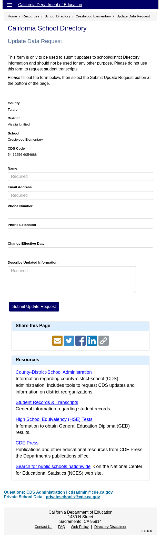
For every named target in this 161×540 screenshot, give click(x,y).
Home (12, 16)
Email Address (20, 187)
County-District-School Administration (54, 372)
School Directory (57, 16)
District (14, 118)
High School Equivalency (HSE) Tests (54, 419)
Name (12, 168)
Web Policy (80, 527)
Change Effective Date (26, 243)
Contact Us (43, 527)
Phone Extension (22, 225)
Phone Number (20, 206)
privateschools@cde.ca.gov (73, 497)
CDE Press (27, 442)
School (13, 133)
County (14, 103)
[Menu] (9, 4)
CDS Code (16, 148)
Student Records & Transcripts (47, 402)
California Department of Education (50, 5)
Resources (31, 16)
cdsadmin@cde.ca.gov (90, 492)
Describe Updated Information (32, 262)
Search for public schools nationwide (53, 466)
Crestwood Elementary (93, 16)
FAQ (61, 527)
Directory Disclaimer (110, 527)
